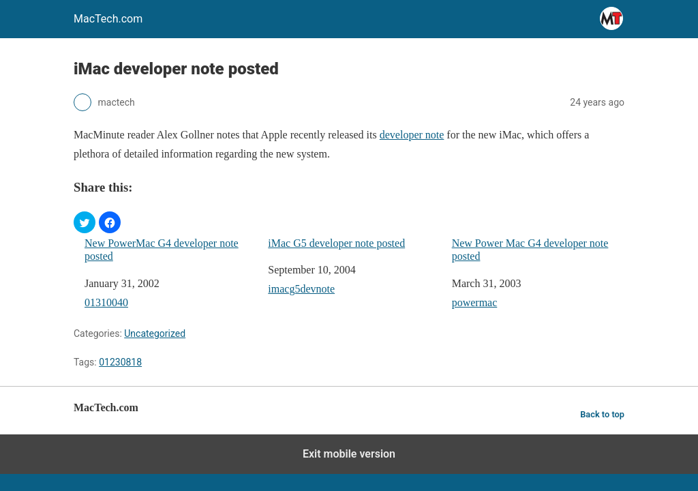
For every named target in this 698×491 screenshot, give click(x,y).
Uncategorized (154, 333)
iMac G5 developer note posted (336, 243)
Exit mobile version (349, 453)
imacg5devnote (301, 289)
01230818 (120, 362)
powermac (475, 302)
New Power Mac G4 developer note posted (530, 249)
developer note (412, 134)
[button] (84, 222)
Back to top (602, 414)
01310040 (106, 302)
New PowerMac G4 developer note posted (162, 249)
